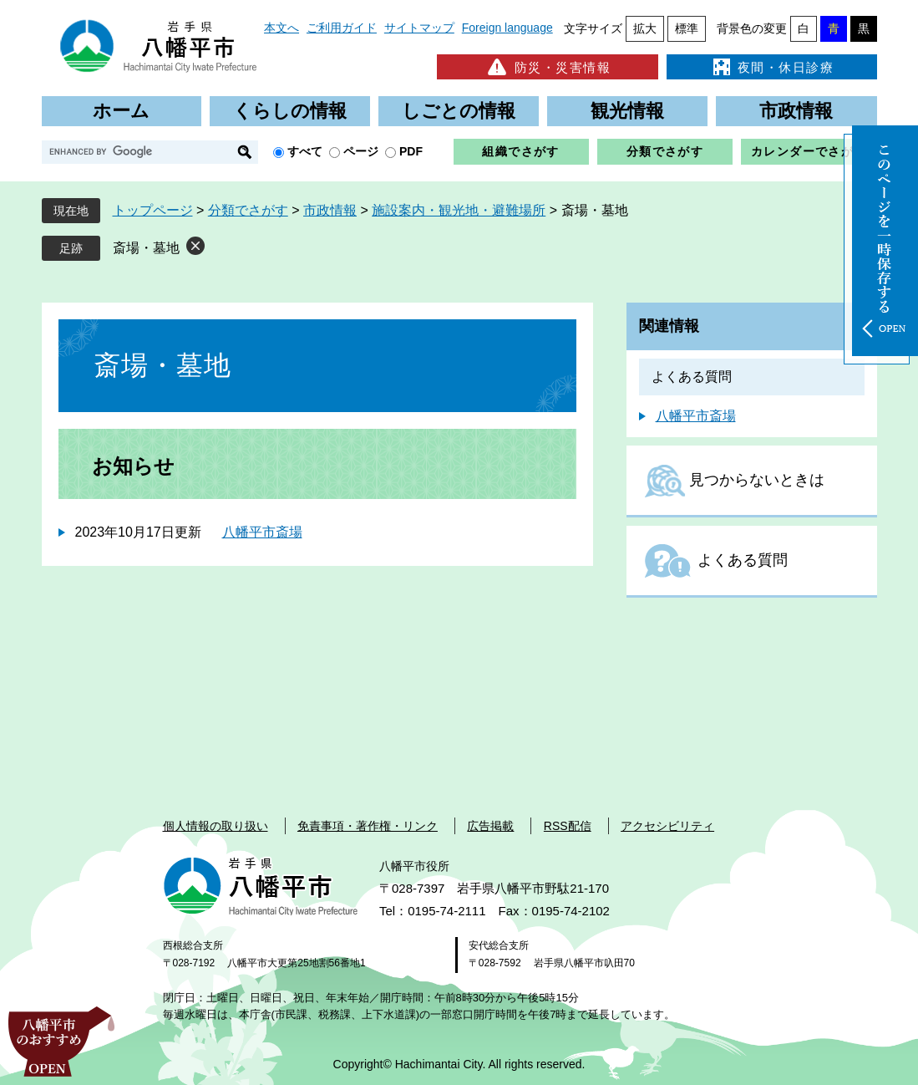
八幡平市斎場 (262, 532)
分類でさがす (664, 151)
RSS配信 (567, 826)
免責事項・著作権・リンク (367, 826)
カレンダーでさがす (809, 151)
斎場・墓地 (146, 248)
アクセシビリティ (667, 826)
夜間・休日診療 (771, 66)
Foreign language (507, 27)
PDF (411, 151)
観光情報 (627, 110)
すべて (304, 151)
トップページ (153, 210)
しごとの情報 (458, 110)
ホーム (121, 110)
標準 (686, 28)
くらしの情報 (290, 110)
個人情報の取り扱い (215, 826)
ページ (360, 151)
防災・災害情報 (547, 66)
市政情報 (796, 110)
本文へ (281, 27)
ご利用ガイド (342, 27)
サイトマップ (419, 27)
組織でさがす (520, 151)
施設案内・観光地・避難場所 (458, 210)
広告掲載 (490, 826)
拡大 (645, 28)
